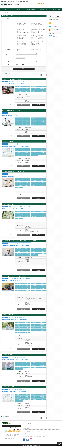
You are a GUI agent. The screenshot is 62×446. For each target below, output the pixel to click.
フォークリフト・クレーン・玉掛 (37, 31)
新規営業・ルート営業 (20, 37)
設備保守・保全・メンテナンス (21, 31)
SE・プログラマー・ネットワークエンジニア (38, 42)
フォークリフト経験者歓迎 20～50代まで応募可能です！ (14, 83)
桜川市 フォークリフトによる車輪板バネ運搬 (14, 276)
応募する (38, 104)
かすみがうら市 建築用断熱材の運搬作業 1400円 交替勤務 (15, 245)
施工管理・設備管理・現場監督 (21, 43)
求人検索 (18, 9)
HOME (6, 9)
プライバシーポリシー (37, 436)
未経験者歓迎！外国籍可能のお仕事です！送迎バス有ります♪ (15, 146)
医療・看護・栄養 (19, 38)
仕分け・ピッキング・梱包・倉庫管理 (22, 32)
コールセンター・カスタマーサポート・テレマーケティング (38, 36)
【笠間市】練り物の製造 (8, 386)
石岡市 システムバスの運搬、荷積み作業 (12, 79)
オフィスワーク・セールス (21, 23)
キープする (10, 104)
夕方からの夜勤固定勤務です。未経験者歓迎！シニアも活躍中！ (16, 359)
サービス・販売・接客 (20, 24)
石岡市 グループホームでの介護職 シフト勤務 (12, 208)
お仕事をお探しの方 (31, 9)
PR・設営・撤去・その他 (35, 44)
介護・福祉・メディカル (35, 23)
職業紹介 (18, 49)
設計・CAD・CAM (19, 41)
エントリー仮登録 (55, 29)
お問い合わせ (54, 26)
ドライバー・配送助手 (35, 32)
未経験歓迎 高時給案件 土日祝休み (10, 115)
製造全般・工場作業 (20, 29)
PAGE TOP (59, 444)
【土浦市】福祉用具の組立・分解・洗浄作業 (13, 171)
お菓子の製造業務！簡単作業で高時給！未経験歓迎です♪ (14, 319)
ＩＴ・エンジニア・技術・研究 (36, 24)
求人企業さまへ (54, 19)
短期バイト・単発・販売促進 (21, 44)
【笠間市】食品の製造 (7, 354)
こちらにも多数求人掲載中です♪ (54, 36)
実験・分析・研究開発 (35, 43)
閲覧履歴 (40, 3)
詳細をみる (23, 104)
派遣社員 (18, 47)
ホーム (2, 12)
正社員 (17, 50)
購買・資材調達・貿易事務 (21, 35)
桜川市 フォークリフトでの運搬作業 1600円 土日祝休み (15, 280)
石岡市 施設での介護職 (8, 204)
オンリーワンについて (56, 9)
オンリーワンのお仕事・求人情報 (10, 5)
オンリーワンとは (55, 16)
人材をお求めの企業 (43, 9)
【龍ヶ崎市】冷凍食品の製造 (10, 141)
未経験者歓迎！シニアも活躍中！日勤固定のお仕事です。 (14, 391)
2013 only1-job (29, 445)
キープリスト (47, 3)
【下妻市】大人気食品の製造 (10, 314)
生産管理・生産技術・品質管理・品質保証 (38, 30)
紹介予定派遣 (33, 47)
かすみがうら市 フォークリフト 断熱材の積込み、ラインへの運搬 (19, 240)
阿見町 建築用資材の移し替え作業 (11, 110)
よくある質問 (54, 22)
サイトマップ (44, 436)
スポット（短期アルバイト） (36, 49)
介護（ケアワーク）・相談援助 (36, 37)
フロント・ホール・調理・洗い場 (37, 38)
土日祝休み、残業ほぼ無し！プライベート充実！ (12, 176)
